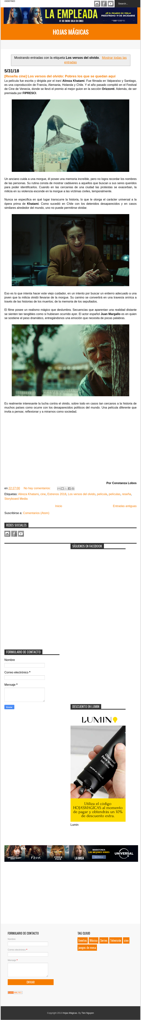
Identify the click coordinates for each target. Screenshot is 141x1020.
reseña (126, 494)
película (102, 494)
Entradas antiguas (125, 506)
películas (114, 494)
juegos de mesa (87, 947)
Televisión (115, 940)
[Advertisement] (31, 568)
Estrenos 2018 (56, 494)
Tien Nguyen (88, 1013)
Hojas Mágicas (70, 32)
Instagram (97, 4)
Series (103, 940)
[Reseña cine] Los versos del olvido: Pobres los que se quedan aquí (59, 76)
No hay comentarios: (37, 488)
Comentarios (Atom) (36, 513)
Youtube (111, 4)
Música (93, 940)
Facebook (104, 4)
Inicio (58, 506)
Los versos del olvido (81, 494)
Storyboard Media (16, 498)
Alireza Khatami (28, 494)
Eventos (82, 940)
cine (43, 494)
